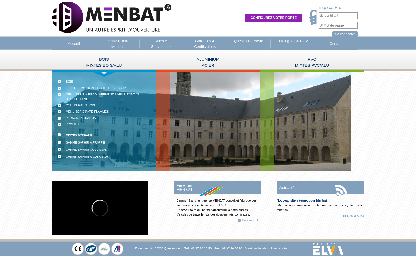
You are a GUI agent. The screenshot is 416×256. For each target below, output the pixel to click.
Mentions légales (256, 248)
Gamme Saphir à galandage (88, 156)
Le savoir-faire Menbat (117, 43)
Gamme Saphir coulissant (87, 149)
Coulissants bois (80, 105)
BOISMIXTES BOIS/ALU (104, 62)
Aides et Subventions (161, 43)
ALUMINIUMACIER (208, 62)
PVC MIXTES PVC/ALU (312, 62)
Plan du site (279, 248)
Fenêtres (184, 185)
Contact (336, 44)
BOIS (69, 81)
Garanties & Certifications (205, 43)
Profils (72, 126)
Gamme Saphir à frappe (85, 142)
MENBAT (185, 189)
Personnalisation (81, 118)
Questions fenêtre (248, 41)
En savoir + (250, 220)
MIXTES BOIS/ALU (79, 135)
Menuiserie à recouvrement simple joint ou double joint (103, 97)
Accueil (74, 44)
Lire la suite (355, 215)
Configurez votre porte (274, 18)
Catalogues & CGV (292, 41)
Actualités (288, 187)
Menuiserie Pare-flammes (87, 111)
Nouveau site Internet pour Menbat (302, 200)
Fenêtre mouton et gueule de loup (96, 88)
